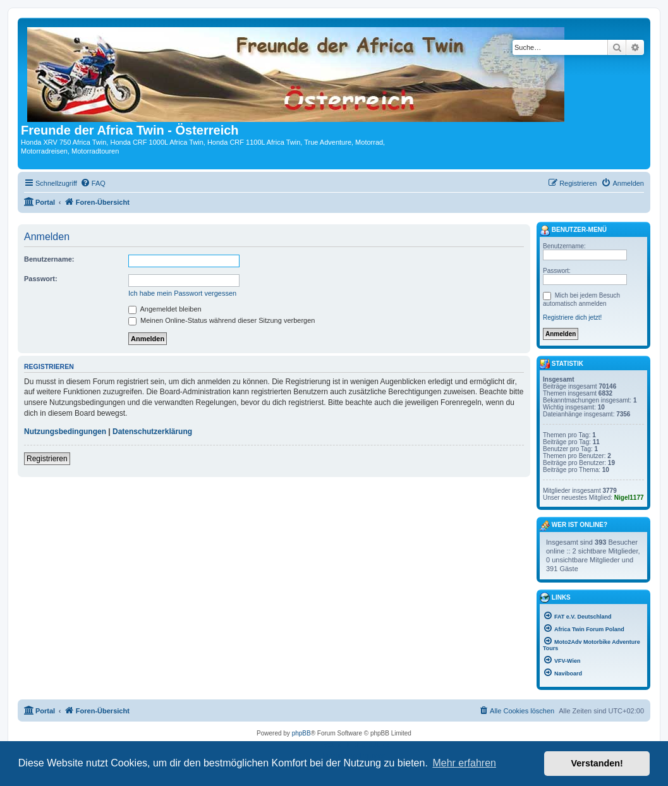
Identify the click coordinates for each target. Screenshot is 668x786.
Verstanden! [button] (597, 763)
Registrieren (47, 458)
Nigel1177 (629, 497)
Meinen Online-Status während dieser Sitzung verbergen (221, 320)
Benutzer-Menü (573, 231)
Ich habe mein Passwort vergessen (182, 293)
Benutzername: (49, 259)
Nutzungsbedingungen (65, 431)
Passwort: (41, 278)
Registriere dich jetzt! (572, 317)
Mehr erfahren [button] (464, 763)
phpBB (301, 733)
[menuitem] (93, 183)
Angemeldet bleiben (165, 309)
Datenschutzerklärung (152, 431)
